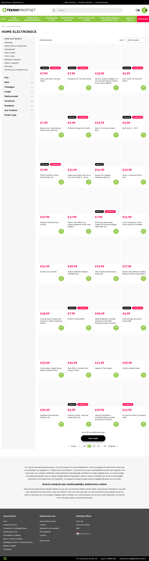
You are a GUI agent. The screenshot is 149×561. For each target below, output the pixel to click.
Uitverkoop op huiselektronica (16, 70)
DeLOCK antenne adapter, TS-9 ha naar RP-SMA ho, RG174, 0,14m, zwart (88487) (107, 81)
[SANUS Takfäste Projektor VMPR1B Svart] (79, 250)
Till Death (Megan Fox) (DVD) (79, 128)
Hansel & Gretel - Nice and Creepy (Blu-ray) (78, 416)
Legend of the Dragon (103, 368)
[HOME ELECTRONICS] (14, 19)
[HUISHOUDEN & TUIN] (51, 19)
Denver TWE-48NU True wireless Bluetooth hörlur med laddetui (79, 224)
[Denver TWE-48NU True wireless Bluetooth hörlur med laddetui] (79, 201)
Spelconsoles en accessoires (15, 46)
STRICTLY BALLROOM (76, 319)
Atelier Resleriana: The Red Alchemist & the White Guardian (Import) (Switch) (105, 321)
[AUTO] (3, 19)
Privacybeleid (45, 532)
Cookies (43, 535)
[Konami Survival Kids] (52, 250)
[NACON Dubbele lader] (134, 347)
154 (84, 446)
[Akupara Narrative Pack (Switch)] (52, 201)
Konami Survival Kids (48, 272)
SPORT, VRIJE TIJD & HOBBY (12, 539)
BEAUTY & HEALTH (9, 546)
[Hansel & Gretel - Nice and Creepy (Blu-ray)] (79, 394)
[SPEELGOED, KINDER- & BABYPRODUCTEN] (110, 19)
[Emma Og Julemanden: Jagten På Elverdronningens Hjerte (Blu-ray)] (106, 201)
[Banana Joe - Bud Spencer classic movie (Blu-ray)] (52, 106)
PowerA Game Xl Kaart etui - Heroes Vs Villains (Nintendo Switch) (51, 321)
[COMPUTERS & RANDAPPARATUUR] (32, 19)
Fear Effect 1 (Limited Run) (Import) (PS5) (78, 369)
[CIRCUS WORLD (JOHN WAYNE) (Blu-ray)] (52, 154)
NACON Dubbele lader (131, 368)
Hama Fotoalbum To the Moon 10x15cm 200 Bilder (132, 223)
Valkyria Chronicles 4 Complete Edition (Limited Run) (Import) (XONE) (105, 417)
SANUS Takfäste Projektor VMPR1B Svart (78, 273)
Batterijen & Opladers (12, 60)
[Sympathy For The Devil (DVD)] (79, 57)
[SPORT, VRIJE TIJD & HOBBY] (86, 19)
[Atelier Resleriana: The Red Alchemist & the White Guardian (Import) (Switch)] (106, 297)
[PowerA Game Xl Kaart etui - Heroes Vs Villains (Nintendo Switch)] (52, 297)
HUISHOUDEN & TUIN (10, 532)
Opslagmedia (9, 49)
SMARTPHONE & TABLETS (12, 535)
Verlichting (8, 42)
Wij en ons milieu (83, 525)
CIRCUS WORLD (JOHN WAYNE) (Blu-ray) (49, 176)
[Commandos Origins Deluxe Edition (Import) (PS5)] (52, 347)
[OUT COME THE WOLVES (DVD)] (134, 57)
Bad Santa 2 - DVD (129, 128)
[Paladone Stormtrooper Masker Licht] (52, 394)
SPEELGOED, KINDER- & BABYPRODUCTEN (18, 542)
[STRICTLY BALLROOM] (79, 297)
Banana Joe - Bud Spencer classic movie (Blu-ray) (50, 129)
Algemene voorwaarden (49, 528)
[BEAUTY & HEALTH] (130, 19)
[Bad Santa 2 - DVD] (134, 106)
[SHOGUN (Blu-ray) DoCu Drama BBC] (134, 297)
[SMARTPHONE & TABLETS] (68, 19)
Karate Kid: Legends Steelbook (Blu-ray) (103, 176)
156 (94, 446)
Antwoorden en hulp (48, 521)
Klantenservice (17, 2)
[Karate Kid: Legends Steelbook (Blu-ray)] (106, 154)
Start (3, 26)
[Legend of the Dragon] (106, 347)
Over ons (79, 521)
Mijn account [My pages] (45, 541)
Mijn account (6, 2)
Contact (43, 525)
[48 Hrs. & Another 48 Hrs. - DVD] (134, 154)
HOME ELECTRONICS (14, 26)
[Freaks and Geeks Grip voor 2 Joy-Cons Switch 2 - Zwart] (79, 154)
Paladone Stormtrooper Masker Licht (49, 416)
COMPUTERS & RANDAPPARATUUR (15, 528)
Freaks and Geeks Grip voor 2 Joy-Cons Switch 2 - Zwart (79, 176)
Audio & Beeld (9, 53)
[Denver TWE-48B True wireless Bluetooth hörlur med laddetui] (134, 250)
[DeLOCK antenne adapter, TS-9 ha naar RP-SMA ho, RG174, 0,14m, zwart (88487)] (106, 57)
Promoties (7, 549)
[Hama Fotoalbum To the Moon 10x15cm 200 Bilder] (134, 201)
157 (98, 446)
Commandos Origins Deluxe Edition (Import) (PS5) (51, 369)
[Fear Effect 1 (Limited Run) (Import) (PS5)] (79, 347)
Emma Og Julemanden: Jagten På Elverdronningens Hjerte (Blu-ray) (106, 224)
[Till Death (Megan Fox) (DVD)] (79, 106)
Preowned (8, 66)
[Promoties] (143, 19)
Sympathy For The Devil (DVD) (79, 79)
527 (105, 446)
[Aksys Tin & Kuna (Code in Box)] (106, 106)
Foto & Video (9, 56)
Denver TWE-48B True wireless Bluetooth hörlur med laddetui (134, 273)
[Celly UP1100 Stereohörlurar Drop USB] (106, 250)
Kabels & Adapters (11, 63)
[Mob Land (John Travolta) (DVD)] (52, 57)
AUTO (5, 521)
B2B (77, 528)
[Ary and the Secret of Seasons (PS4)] (134, 394)
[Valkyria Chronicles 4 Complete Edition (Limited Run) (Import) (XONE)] (106, 394)
